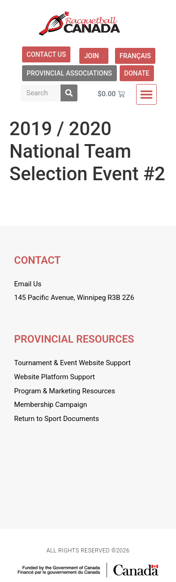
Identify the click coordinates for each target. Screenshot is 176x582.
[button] (146, 94)
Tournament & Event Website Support (72, 363)
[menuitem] (135, 56)
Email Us (27, 284)
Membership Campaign (50, 404)
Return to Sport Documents (56, 418)
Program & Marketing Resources (64, 391)
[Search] (69, 92)
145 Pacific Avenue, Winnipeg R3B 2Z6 (74, 297)
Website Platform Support (54, 377)
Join (93, 56)
